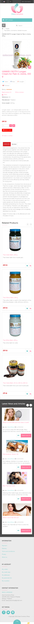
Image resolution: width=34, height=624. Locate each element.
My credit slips (6, 572)
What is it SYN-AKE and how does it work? (16, 422)
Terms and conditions (8, 551)
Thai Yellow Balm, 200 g (10, 297)
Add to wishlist (8, 135)
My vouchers (5, 581)
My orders (5, 569)
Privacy (4, 554)
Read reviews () (6, 92)
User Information (27, 1)
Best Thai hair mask (9, 486)
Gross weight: (6, 103)
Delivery (4, 548)
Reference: (5, 97)
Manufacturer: (6, 100)
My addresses (6, 575)
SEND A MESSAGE (7, 592)
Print (5, 94)
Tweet (5, 81)
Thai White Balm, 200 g (10, 340)
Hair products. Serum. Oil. (11, 454)
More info (7, 144)
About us (4, 557)
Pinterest (6, 85)
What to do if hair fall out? (11, 517)
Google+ (21, 81)
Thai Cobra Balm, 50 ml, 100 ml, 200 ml (15, 383)
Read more (26, 435)
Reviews (14, 144)
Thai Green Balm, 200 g (10, 255)
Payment (4, 545)
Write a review (19, 92)
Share (13, 81)
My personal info (7, 578)
